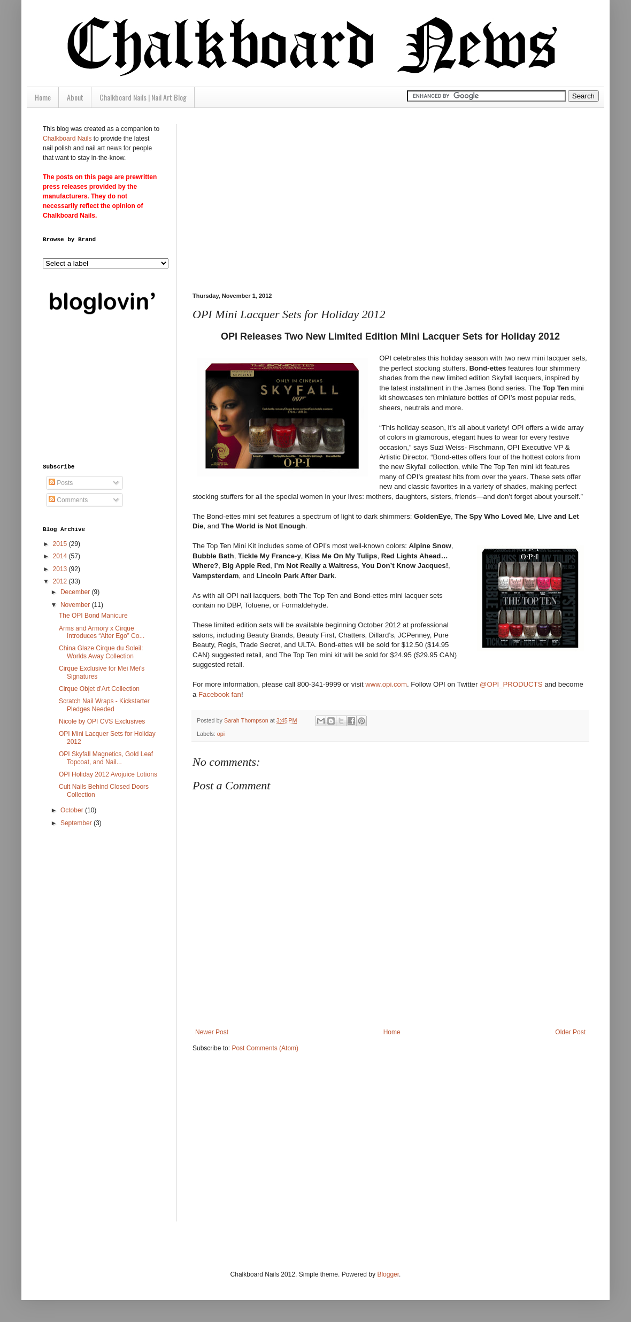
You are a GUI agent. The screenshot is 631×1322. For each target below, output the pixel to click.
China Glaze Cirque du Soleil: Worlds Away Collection (101, 651)
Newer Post (211, 1032)
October (72, 810)
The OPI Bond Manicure (93, 615)
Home (43, 97)
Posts (61, 483)
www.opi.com (386, 684)
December (76, 592)
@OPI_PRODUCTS (511, 684)
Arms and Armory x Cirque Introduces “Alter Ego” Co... (101, 632)
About (75, 97)
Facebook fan (219, 694)
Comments (68, 500)
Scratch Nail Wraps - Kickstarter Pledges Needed (104, 704)
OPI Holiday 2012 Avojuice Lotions (108, 774)
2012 (61, 581)
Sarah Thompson (247, 720)
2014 (61, 556)
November (76, 605)
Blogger (388, 1274)
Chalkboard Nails (67, 138)
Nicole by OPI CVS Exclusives (102, 721)
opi (221, 734)
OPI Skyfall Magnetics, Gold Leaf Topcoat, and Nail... (106, 757)
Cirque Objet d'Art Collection (99, 689)
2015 (61, 544)
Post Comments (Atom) (265, 1048)
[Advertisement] (302, 199)
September (77, 823)
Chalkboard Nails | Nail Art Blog (143, 97)
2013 (61, 569)
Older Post (570, 1032)
